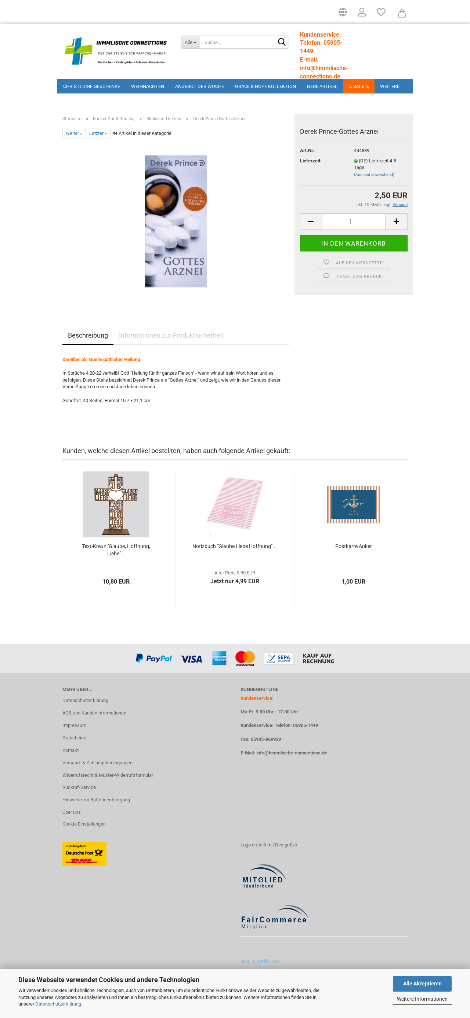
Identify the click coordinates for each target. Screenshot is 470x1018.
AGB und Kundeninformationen (94, 713)
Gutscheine (74, 737)
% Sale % (358, 86)
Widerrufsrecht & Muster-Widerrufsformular (107, 775)
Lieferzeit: (311, 160)
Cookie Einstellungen (84, 824)
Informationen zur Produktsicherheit (171, 335)
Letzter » (98, 133)
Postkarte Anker (353, 546)
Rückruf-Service (79, 787)
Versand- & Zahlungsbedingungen (97, 762)
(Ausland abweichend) (374, 174)
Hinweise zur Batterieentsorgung (96, 799)
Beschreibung (88, 335)
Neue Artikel (322, 86)
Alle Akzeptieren (422, 983)
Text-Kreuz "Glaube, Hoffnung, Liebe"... (116, 549)
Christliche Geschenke (91, 86)
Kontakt (70, 750)
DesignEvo (286, 845)
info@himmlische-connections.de (291, 753)
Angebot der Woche (199, 86)
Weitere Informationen (422, 999)
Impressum (74, 725)
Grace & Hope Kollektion (265, 86)
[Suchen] (282, 42)
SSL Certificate (260, 961)
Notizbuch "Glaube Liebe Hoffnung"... (234, 546)
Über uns (71, 812)
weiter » (74, 133)
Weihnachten (147, 86)
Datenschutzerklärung (58, 1004)
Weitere (390, 86)
